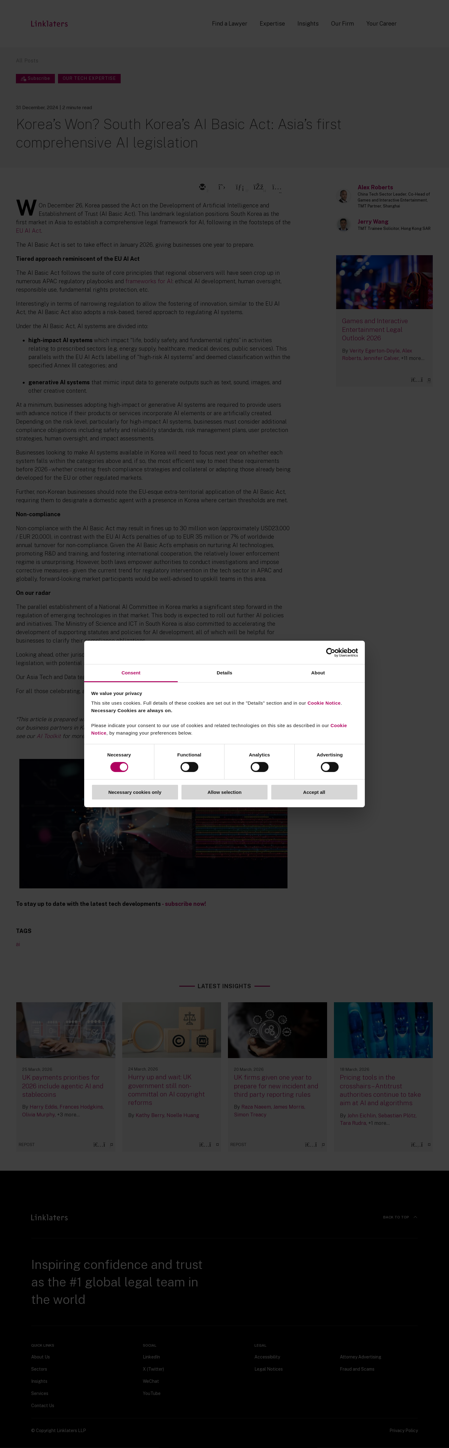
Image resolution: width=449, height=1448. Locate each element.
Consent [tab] (131, 672)
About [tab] (318, 672)
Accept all (314, 792)
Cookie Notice (324, 703)
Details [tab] (224, 672)
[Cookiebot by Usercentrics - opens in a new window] (330, 652)
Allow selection (224, 792)
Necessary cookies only (134, 792)
